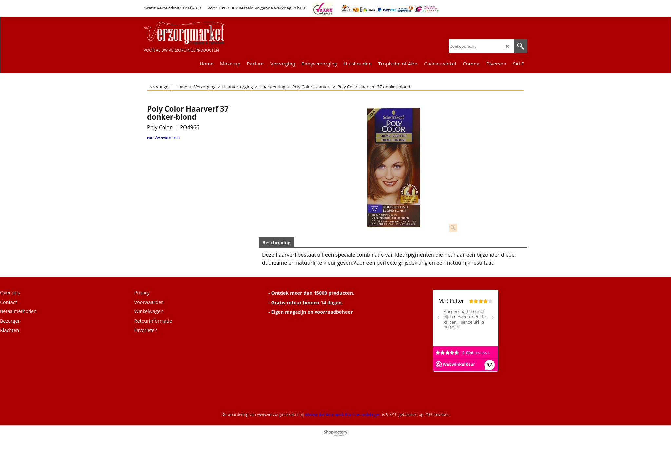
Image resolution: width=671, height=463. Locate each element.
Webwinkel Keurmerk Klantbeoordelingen (343, 414)
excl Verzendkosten (163, 137)
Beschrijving (276, 242)
